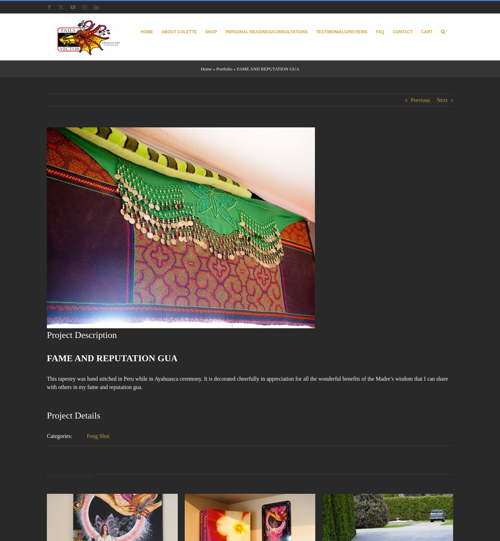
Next (442, 100)
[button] (443, 31)
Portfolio (224, 68)
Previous (420, 100)
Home (206, 68)
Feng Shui (98, 436)
